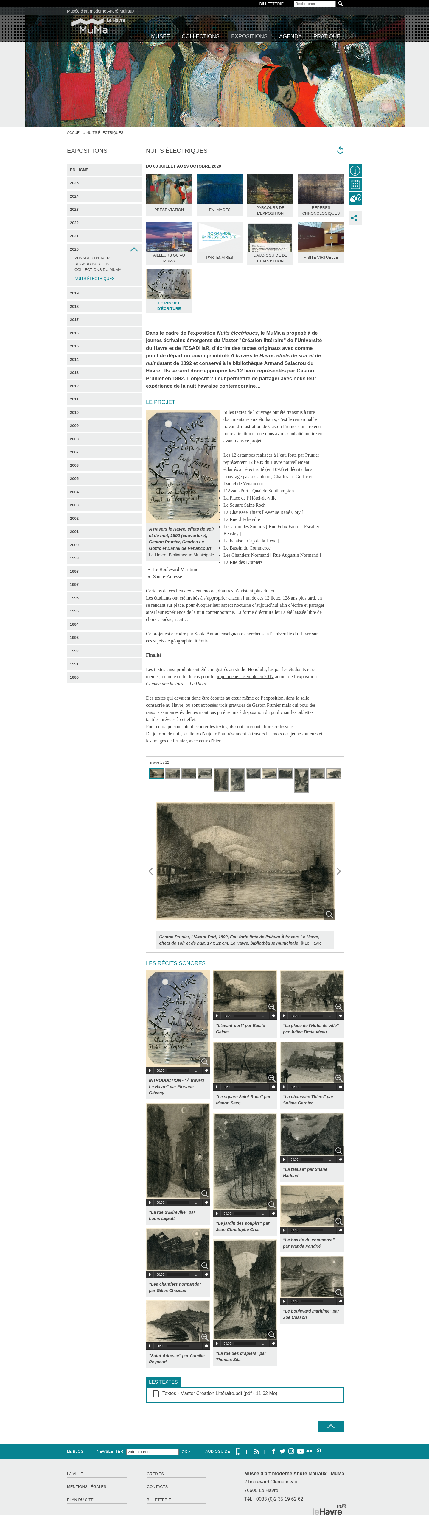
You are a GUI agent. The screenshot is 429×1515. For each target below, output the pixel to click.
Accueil (75, 133)
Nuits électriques (94, 278)
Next (339, 871)
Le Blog (75, 1451)
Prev (151, 871)
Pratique (327, 36)
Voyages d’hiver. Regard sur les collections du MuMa (97, 264)
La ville (75, 1474)
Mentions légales (86, 1486)
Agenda (290, 36)
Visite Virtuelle (321, 257)
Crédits (155, 1474)
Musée (160, 36)
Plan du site (80, 1499)
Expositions (249, 36)
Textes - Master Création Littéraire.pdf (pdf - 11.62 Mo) (219, 1393)
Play (150, 1070)
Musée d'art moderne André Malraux (100, 11)
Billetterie (159, 1499)
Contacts (157, 1486)
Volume (205, 1070)
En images (219, 209)
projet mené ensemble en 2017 (244, 676)
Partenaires (219, 257)
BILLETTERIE (271, 3)
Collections (201, 36)
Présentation (169, 209)
